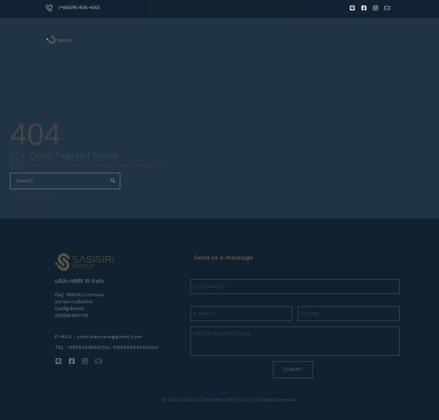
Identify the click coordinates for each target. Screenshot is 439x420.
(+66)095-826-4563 (79, 6)
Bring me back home (32, 195)
